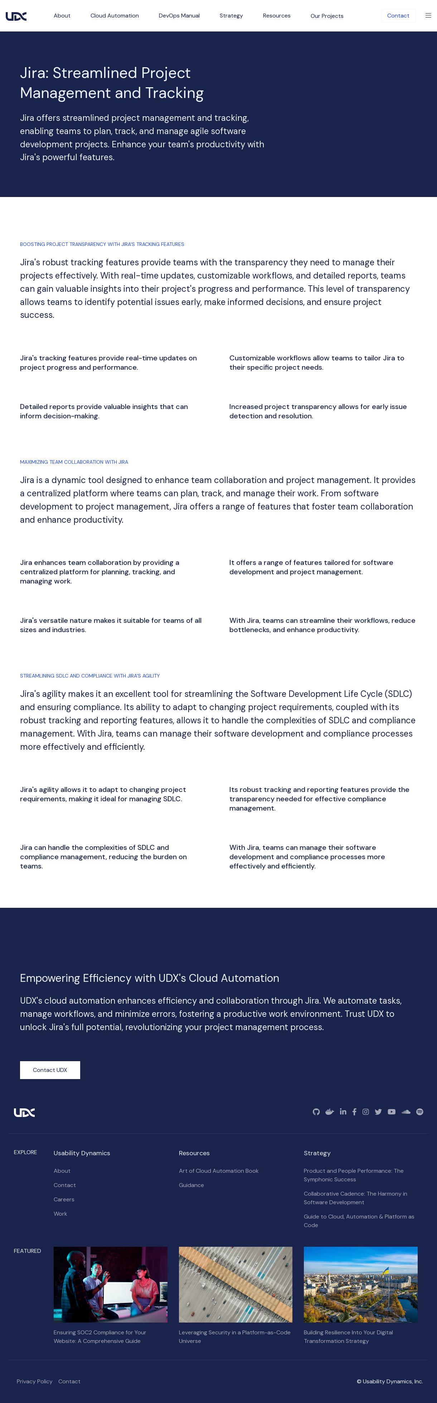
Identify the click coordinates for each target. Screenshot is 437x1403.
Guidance (191, 1185)
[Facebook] (354, 1112)
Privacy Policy (35, 1381)
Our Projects (327, 16)
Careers (64, 1199)
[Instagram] (366, 1112)
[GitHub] (316, 1112)
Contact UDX (50, 1070)
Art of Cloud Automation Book (219, 1171)
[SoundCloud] (406, 1112)
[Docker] (329, 1112)
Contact (398, 15)
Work (60, 1213)
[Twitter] (378, 1112)
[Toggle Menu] (428, 15)
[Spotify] (419, 1112)
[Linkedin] (343, 1112)
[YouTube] (392, 1112)
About (62, 1171)
